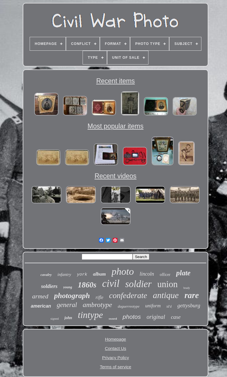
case (176, 317)
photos (132, 316)
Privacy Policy (115, 357)
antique (166, 295)
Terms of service (115, 366)
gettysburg (188, 305)
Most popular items (115, 126)
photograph (72, 295)
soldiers (49, 286)
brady (186, 287)
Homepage (115, 339)
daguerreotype (128, 306)
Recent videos (116, 176)
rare (191, 295)
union (167, 284)
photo (123, 271)
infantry (64, 274)
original (155, 317)
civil (110, 283)
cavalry (46, 274)
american (41, 306)
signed (54, 318)
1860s (87, 285)
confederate (128, 295)
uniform (153, 305)
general (67, 304)
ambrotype (97, 304)
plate (183, 273)
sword (113, 318)
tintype (90, 315)
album (99, 274)
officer (165, 274)
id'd (169, 306)
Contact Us (115, 348)
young (67, 287)
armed (40, 296)
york (82, 274)
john (68, 318)
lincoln (147, 274)
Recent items (115, 81)
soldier (138, 284)
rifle (99, 297)
